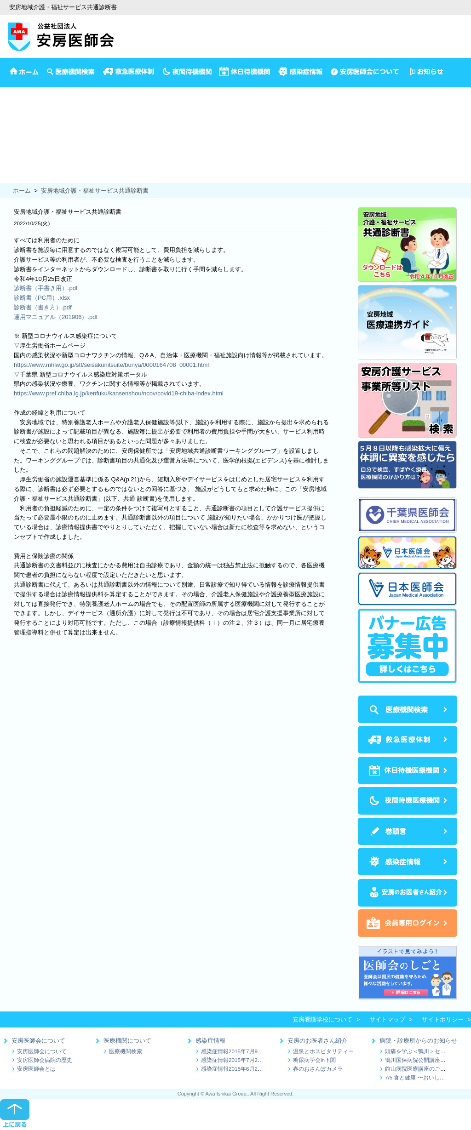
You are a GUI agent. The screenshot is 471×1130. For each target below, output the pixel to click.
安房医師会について (38, 1040)
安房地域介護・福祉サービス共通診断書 (95, 190)
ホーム (22, 190)
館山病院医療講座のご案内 (418, 1069)
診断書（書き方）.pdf (43, 307)
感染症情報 (210, 1040)
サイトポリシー (443, 1019)
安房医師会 (15, 91)
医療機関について (127, 1040)
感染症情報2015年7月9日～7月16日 (245, 1051)
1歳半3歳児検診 (21, 139)
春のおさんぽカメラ (318, 1069)
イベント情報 (18, 101)
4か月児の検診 (19, 120)
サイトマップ (387, 1019)
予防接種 (12, 110)
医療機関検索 (125, 1051)
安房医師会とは (36, 1069)
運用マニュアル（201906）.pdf (56, 317)
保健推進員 (15, 168)
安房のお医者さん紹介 (317, 1040)
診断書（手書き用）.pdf (46, 288)
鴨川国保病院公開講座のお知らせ (426, 1060)
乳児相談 (12, 129)
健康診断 (12, 158)
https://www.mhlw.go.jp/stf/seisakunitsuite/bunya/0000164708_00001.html (111, 364)
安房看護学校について (322, 1019)
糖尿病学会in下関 (314, 1060)
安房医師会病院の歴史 (44, 1060)
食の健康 (12, 177)
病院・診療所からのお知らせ (418, 1040)
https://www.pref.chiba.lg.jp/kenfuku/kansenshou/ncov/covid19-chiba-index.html (119, 393)
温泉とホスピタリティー (323, 1051)
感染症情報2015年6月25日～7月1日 (245, 1069)
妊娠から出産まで (24, 149)
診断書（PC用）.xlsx (42, 297)
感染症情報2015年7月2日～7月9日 (243, 1060)
